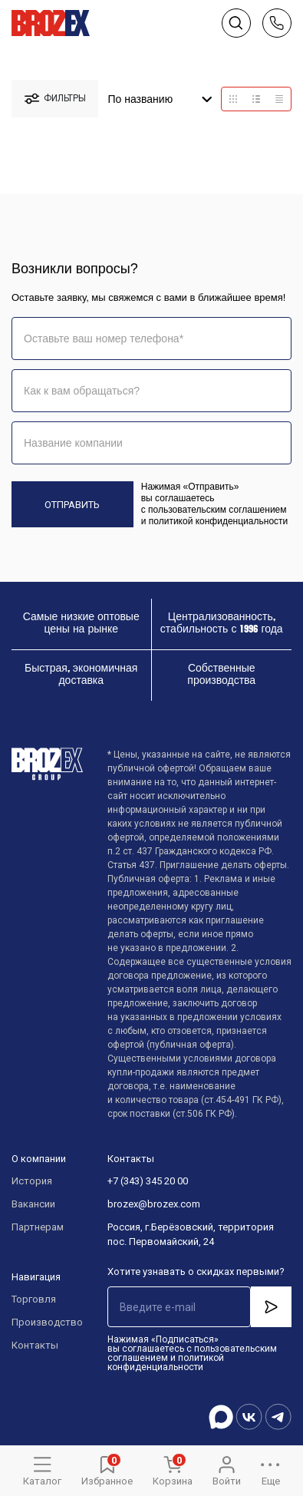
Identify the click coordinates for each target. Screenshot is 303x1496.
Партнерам (38, 1227)
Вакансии (33, 1204)
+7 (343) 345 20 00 (147, 1181)
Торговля (34, 1299)
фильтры (55, 98)
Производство (44, 1322)
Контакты (35, 1345)
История (32, 1181)
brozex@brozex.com (153, 1204)
